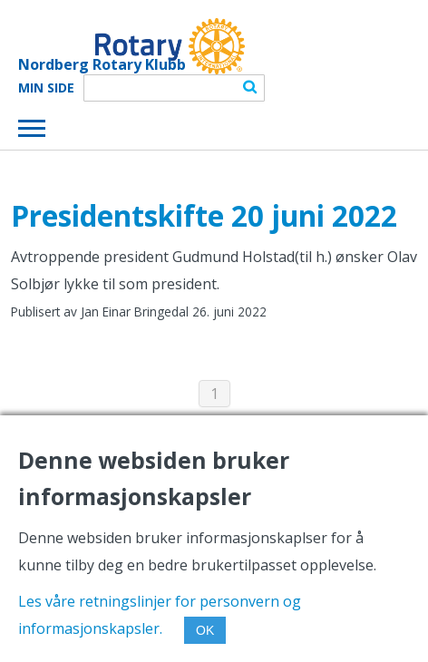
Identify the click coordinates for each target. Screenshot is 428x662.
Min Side (46, 88)
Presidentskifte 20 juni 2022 (204, 215)
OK (205, 630)
